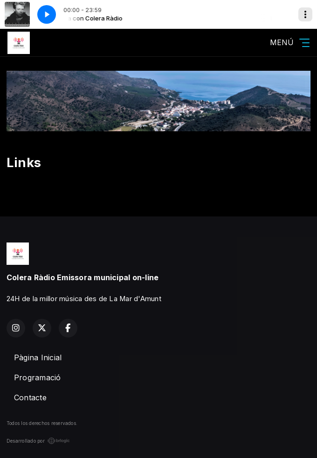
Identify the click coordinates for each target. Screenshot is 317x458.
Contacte (30, 397)
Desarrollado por (38, 441)
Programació (37, 377)
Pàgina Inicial (38, 357)
